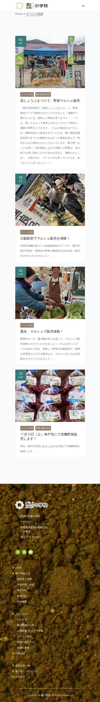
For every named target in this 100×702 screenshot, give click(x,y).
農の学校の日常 (43, 94)
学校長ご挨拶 (24, 579)
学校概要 (22, 601)
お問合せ (20, 676)
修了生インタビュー (26, 671)
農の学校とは (22, 573)
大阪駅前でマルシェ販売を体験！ (45, 238)
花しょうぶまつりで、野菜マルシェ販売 (50, 101)
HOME (18, 567)
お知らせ (22, 619)
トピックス (21, 613)
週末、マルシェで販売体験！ (41, 331)
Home (19, 13)
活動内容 (20, 653)
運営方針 (22, 590)
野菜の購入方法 (43, 428)
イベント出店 (27, 94)
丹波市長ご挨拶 (25, 584)
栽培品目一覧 (22, 665)
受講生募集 (23, 647)
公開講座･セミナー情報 (30, 630)
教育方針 (22, 595)
